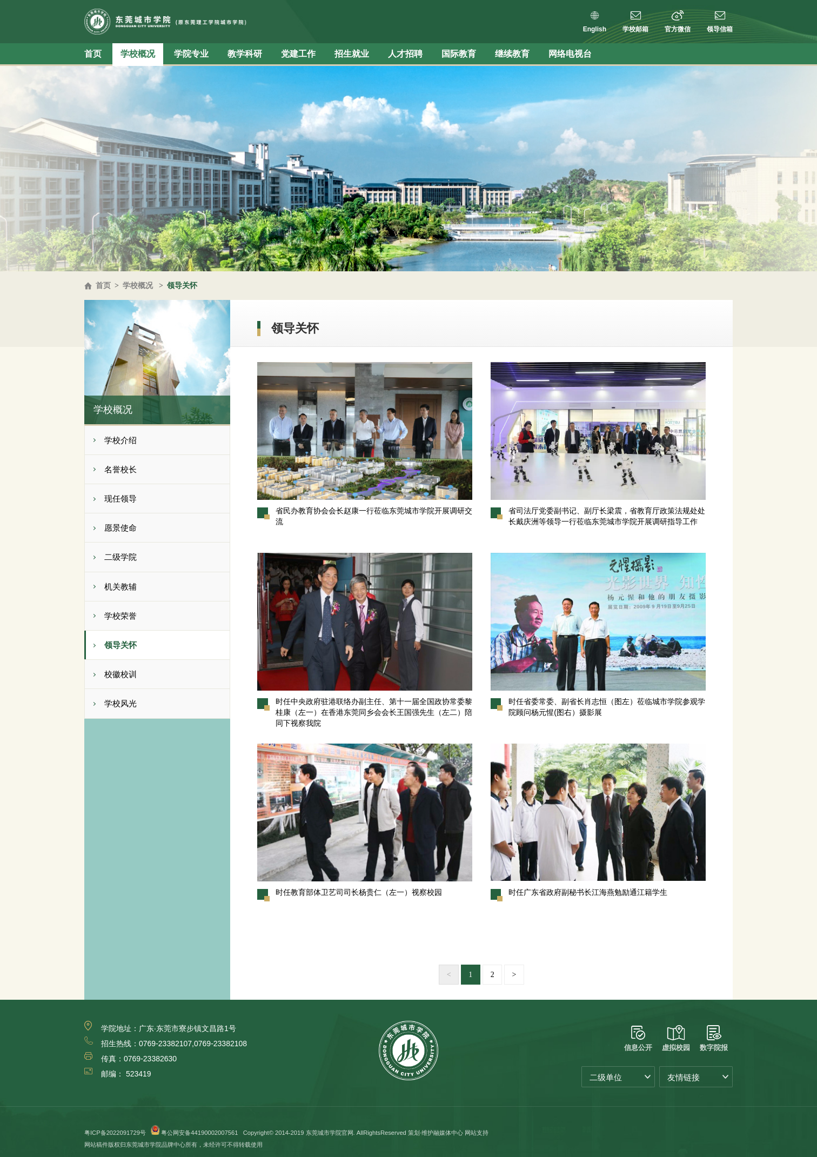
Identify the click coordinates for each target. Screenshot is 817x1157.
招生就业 (351, 53)
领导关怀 (182, 285)
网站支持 (476, 1132)
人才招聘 (405, 53)
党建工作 (298, 53)
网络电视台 (570, 53)
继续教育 (512, 53)
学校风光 (120, 703)
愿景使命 (120, 527)
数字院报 (714, 1038)
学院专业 (191, 53)
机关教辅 (120, 586)
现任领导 (120, 498)
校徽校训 (120, 674)
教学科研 (244, 53)
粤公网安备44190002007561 (199, 1132)
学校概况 (137, 53)
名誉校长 (120, 469)
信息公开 (638, 1038)
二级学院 (120, 556)
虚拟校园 (676, 1038)
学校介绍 (120, 440)
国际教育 (458, 53)
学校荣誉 (120, 615)
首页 (93, 53)
